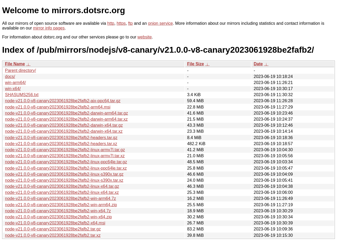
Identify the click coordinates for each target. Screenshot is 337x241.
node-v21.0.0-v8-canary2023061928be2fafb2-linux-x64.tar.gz (62, 186)
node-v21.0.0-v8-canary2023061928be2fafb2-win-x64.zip (58, 217)
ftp (130, 23)
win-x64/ (13, 88)
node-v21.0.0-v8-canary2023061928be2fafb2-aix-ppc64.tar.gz (63, 101)
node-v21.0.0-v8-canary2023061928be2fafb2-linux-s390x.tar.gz (64, 174)
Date (258, 64)
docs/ (10, 76)
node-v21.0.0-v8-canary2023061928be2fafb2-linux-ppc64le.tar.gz (66, 162)
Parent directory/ (20, 70)
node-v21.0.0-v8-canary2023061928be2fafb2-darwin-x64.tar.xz (64, 131)
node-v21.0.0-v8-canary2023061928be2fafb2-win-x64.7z (58, 211)
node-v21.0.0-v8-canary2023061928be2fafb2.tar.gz (53, 229)
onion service (160, 23)
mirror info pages (49, 28)
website (144, 37)
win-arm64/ (15, 82)
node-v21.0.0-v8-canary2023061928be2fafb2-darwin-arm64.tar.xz (66, 119)
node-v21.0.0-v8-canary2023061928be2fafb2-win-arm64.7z (60, 198)
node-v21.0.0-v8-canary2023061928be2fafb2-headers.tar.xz (61, 143)
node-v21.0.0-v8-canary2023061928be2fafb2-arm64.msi (57, 107)
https (121, 23)
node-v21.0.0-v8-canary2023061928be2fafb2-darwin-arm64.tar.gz (66, 113)
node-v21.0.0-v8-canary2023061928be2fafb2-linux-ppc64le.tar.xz (66, 168)
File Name (15, 64)
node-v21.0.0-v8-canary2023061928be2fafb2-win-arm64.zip (61, 205)
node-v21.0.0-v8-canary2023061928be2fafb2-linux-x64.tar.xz (62, 192)
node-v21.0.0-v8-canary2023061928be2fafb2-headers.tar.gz (61, 137)
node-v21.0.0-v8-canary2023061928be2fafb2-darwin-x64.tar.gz (64, 125)
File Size (195, 64)
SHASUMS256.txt (21, 94)
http (110, 23)
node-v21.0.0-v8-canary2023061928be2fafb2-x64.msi (55, 223)
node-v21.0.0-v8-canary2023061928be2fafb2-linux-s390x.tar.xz (64, 180)
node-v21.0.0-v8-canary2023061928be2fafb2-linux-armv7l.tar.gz (65, 149)
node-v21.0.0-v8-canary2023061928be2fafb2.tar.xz (53, 235)
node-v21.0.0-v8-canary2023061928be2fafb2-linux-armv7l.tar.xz (65, 156)
